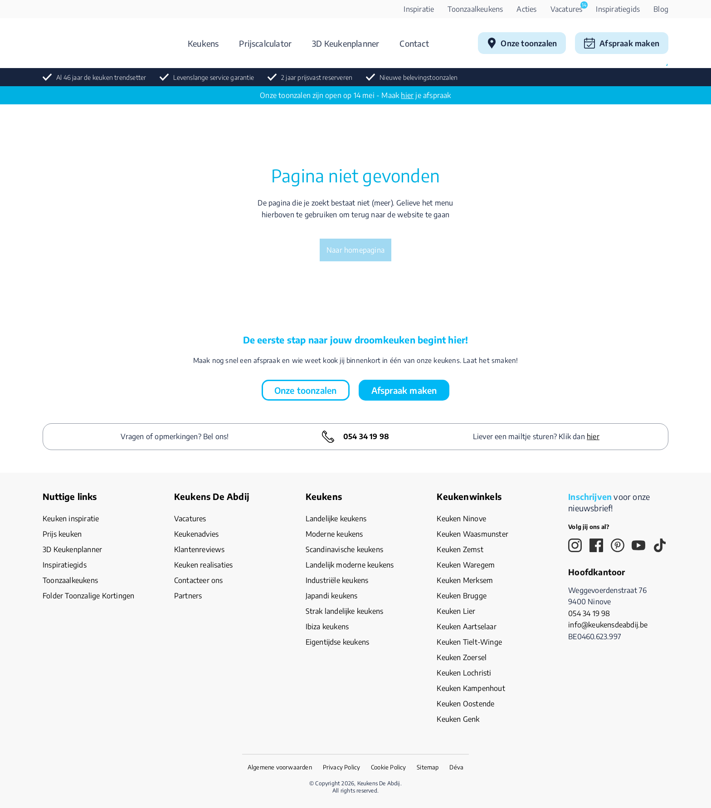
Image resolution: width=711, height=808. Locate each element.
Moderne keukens (334, 534)
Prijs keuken (62, 534)
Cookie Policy (388, 767)
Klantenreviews (199, 549)
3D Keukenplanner (345, 43)
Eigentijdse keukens (338, 641)
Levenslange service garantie (213, 77)
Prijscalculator (265, 43)
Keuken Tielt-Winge (469, 641)
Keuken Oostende (465, 703)
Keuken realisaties (203, 564)
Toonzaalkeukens (475, 9)
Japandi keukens (332, 595)
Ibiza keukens (327, 626)
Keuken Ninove (461, 518)
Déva (456, 767)
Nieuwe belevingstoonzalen (419, 77)
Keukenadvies (196, 534)
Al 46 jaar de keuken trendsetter (101, 77)
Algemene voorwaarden (280, 767)
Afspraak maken (629, 43)
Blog (660, 9)
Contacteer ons (198, 580)
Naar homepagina (355, 250)
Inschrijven (590, 496)
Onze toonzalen (529, 43)
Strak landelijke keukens (345, 611)
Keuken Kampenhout (471, 688)
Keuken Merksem (465, 580)
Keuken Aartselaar (466, 626)
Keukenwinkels (469, 496)
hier (407, 95)
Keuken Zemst (460, 549)
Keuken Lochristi (464, 672)
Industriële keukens (337, 580)
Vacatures (569, 7)
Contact (414, 43)
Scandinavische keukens (344, 549)
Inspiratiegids (618, 9)
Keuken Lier (456, 611)
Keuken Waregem (466, 564)
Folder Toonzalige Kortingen (88, 595)
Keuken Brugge (462, 595)
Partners (188, 595)
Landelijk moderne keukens (350, 564)
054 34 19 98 (366, 436)
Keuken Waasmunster (472, 534)
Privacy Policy (341, 767)
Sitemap (427, 767)
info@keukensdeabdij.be (608, 624)
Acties (526, 9)
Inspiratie (419, 9)
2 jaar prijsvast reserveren (316, 77)
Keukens (203, 43)
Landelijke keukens (336, 518)
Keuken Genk (458, 719)
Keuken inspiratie (71, 518)
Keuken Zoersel (462, 657)
